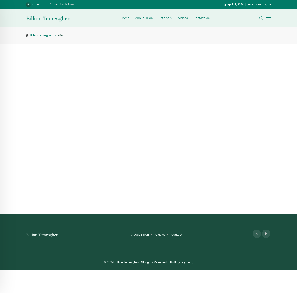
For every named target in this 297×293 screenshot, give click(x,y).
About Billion (144, 18)
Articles (163, 18)
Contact (176, 234)
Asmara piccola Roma (62, 4)
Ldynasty (187, 262)
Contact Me (201, 18)
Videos (183, 18)
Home (125, 18)
